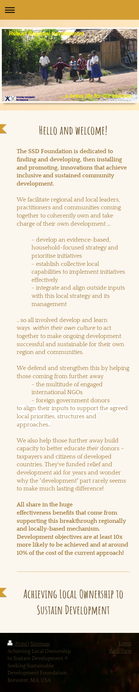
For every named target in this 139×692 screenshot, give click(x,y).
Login (125, 644)
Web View (120, 651)
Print (17, 644)
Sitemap (40, 644)
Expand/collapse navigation (69, 10)
